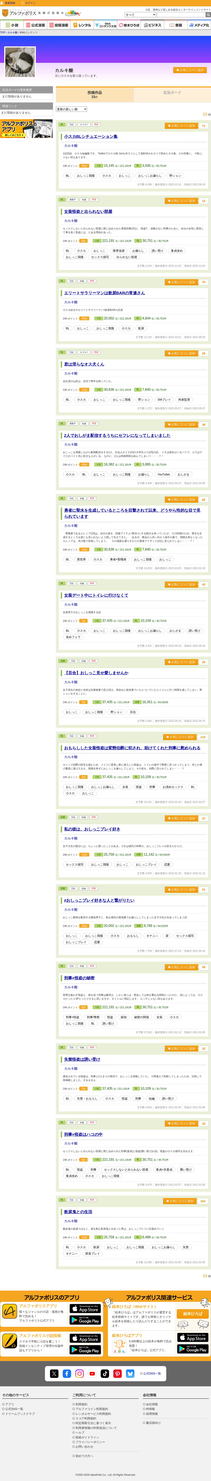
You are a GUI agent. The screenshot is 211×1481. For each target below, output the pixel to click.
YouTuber (164, 474)
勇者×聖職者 (118, 559)
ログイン (30, 2)
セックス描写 (100, 257)
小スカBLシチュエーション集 (91, 136)
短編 (152, 1098)
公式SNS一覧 (152, 1373)
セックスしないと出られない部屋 (126, 1169)
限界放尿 (119, 250)
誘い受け (158, 250)
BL (62, 124)
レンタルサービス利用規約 (93, 1413)
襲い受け (186, 1169)
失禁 (186, 1247)
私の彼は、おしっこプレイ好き (92, 829)
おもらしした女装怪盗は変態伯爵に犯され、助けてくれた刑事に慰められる (132, 748)
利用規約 (81, 1404)
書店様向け (153, 1422)
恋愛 (63, 661)
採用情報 (152, 1413)
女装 (125, 787)
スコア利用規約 (86, 1418)
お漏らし (138, 250)
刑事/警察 (93, 1017)
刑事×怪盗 (72, 1017)
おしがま (183, 474)
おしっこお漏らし (150, 175)
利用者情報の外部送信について (96, 1428)
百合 (133, 712)
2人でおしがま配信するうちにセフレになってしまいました (117, 435)
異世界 (81, 559)
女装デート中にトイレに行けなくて (96, 595)
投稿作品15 (95, 95)
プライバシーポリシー (90, 1442)
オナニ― (152, 935)
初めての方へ (84, 1456)
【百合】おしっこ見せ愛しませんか (96, 673)
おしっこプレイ (146, 864)
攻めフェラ (73, 637)
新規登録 (10, 2)
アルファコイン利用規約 (92, 1409)
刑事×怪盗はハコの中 (83, 1134)
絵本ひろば (192, 1314)
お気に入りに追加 (190, 70)
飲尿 (141, 328)
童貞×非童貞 (164, 1169)
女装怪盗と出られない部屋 (88, 211)
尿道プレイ (92, 1253)
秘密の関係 (141, 1017)
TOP (2, 32)
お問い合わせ (84, 1446)
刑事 (152, 787)
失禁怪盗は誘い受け (82, 1059)
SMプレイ (164, 399)
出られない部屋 (126, 257)
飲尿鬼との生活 (78, 1212)
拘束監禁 (184, 399)
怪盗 (139, 787)
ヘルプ (80, 1432)
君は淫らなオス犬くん (84, 364)
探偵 (124, 1017)
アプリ (9, 1404)
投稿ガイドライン (87, 1437)
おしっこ (125, 175)
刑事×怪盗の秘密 (79, 978)
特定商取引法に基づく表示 (93, 1423)
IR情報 (150, 1409)
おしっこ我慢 (86, 175)
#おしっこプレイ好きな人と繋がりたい (99, 900)
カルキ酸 (12, 32)
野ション (175, 175)
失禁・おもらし (87, 1098)
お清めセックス (173, 787)
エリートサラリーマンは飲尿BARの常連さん (104, 293)
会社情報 (152, 1404)
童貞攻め (177, 250)
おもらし (133, 935)
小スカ (106, 175)
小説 (99, 165)
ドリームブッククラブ (20, 1413)
